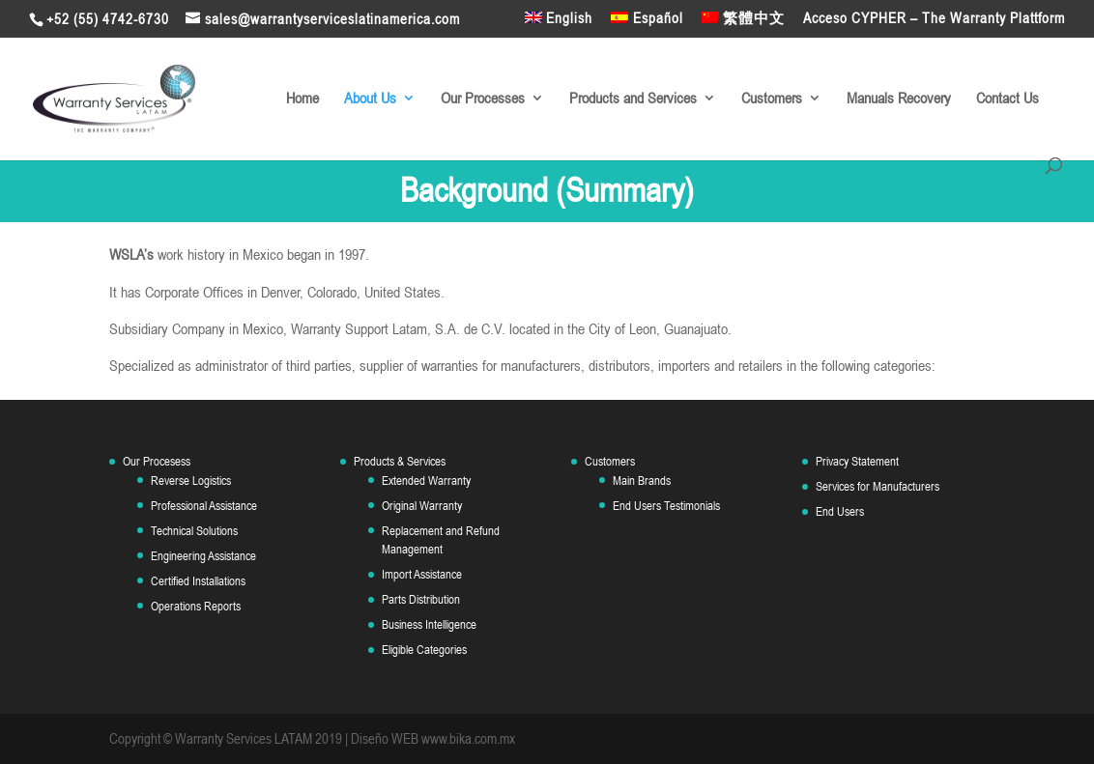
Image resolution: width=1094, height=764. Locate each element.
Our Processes (483, 98)
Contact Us (1007, 98)
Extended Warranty (426, 480)
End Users (840, 511)
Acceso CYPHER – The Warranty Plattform (934, 18)
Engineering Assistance (203, 556)
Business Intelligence (429, 624)
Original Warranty (422, 505)
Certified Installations (198, 581)
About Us (370, 98)
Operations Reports (196, 606)
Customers (771, 98)
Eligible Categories (424, 649)
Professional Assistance (204, 505)
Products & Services (400, 461)
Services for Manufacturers (877, 486)
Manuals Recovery (899, 98)
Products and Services (633, 98)
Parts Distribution (421, 599)
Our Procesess (156, 461)
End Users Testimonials (666, 505)
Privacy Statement (857, 461)
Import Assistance (422, 574)
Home (302, 98)
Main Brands (642, 480)
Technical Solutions (194, 530)
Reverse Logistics (191, 480)
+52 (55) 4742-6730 (107, 19)
